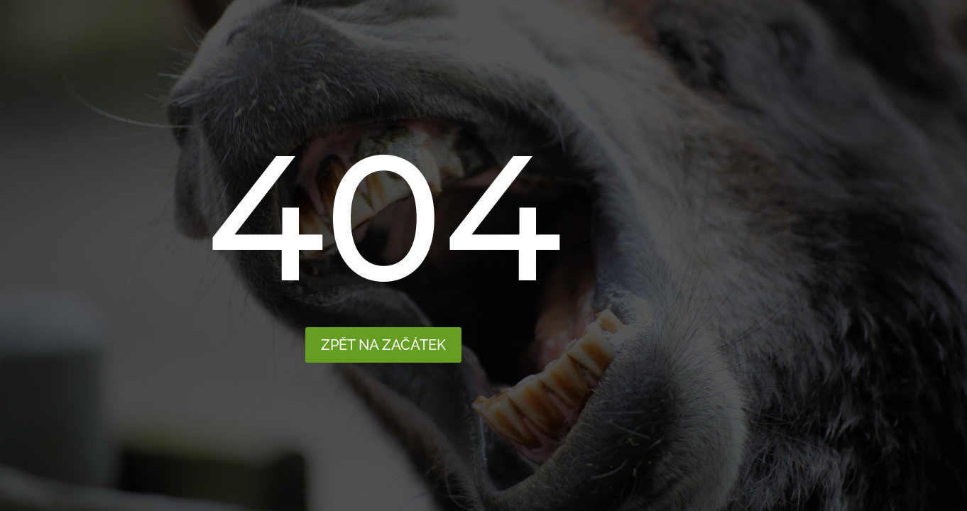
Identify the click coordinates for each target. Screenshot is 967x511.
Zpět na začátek (383, 344)
